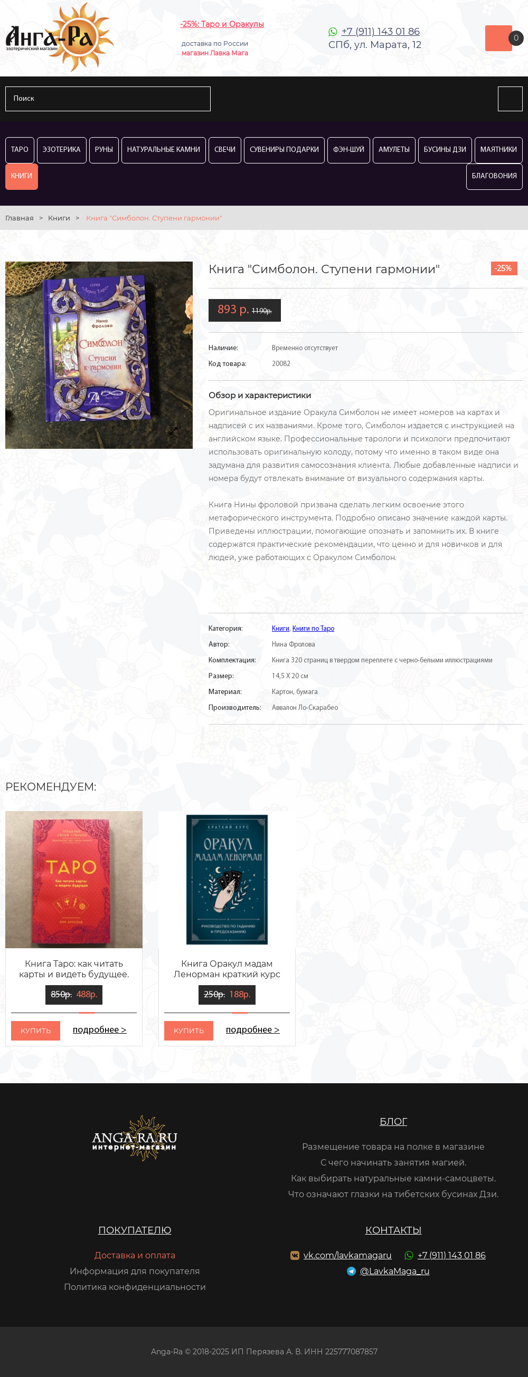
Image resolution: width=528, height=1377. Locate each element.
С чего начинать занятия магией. (393, 1163)
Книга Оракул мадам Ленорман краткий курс (227, 969)
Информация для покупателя (135, 1271)
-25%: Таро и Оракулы (222, 24)
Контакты (393, 1230)
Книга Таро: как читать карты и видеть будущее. (74, 969)
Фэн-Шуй (348, 150)
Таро (20, 150)
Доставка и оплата (135, 1255)
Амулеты (394, 150)
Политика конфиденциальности (135, 1287)
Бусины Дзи (445, 150)
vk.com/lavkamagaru (348, 1255)
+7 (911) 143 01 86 (381, 31)
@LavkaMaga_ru (395, 1271)
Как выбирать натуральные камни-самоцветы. (393, 1178)
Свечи (224, 150)
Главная (19, 218)
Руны (104, 150)
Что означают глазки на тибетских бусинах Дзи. (393, 1194)
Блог (393, 1122)
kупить (36, 1030)
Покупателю (135, 1230)
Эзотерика (62, 150)
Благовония (494, 176)
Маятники (498, 150)
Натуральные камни (163, 150)
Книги (21, 176)
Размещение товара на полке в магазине (393, 1147)
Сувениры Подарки (284, 150)
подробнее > (100, 1030)
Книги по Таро (313, 628)
